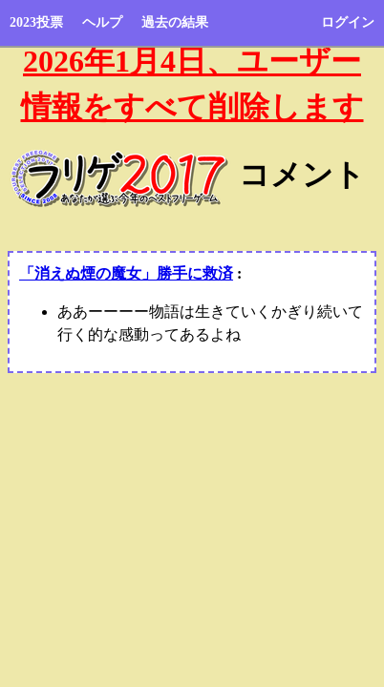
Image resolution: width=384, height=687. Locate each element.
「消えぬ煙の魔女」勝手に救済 (126, 273)
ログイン (347, 22)
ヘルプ (102, 22)
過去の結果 (174, 22)
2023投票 (36, 22)
